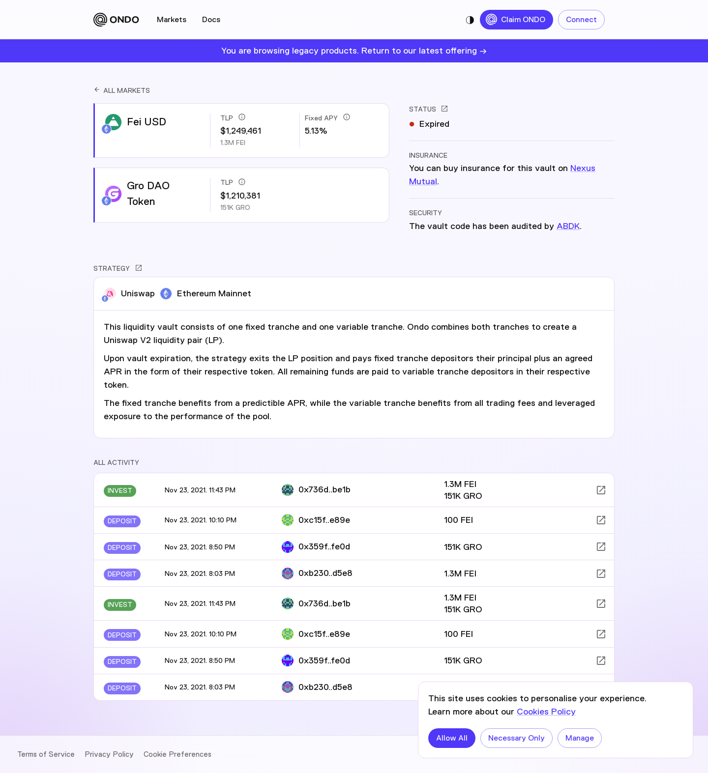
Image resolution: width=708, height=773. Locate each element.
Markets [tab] (171, 19)
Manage (579, 738)
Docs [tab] (211, 19)
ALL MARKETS (121, 90)
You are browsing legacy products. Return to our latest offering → (354, 51)
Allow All (451, 738)
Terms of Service (46, 754)
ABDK (568, 226)
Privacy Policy (109, 754)
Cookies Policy (546, 711)
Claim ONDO (516, 19)
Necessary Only (516, 738)
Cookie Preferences (177, 754)
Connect (581, 19)
